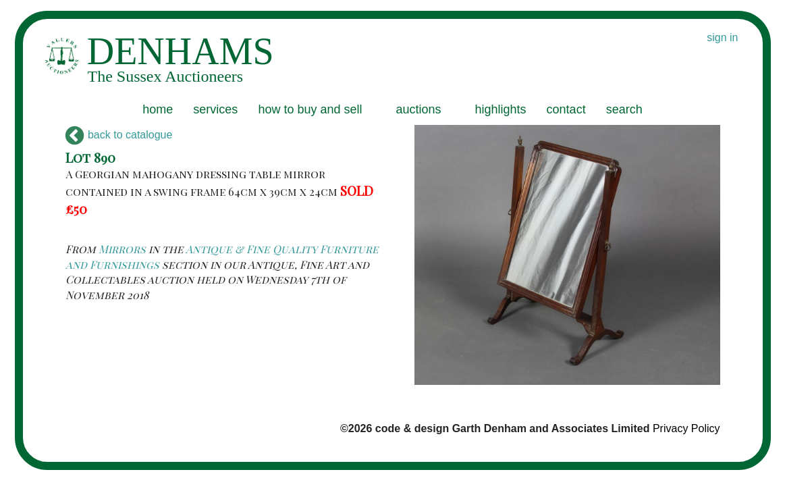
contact (566, 109)
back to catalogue (119, 134)
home (157, 109)
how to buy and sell (310, 109)
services (215, 109)
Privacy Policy (686, 428)
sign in (722, 37)
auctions (418, 109)
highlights (500, 109)
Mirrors (122, 249)
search (624, 109)
